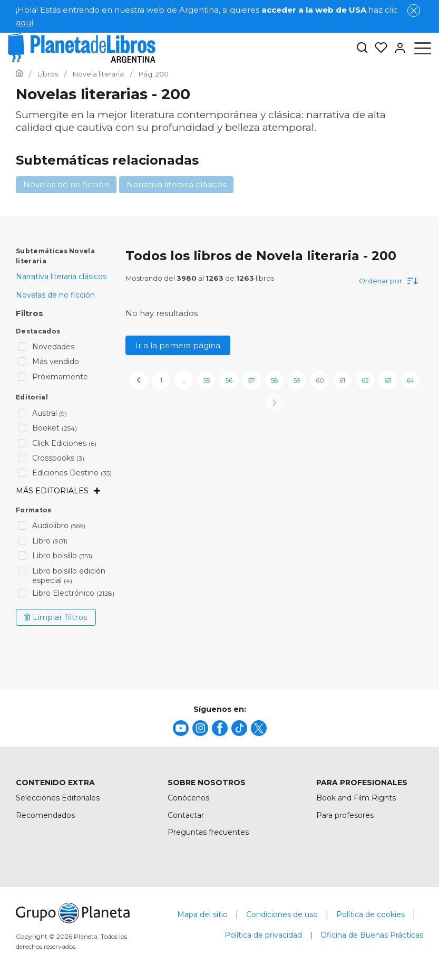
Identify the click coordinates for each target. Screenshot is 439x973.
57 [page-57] (251, 380)
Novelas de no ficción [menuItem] (55, 295)
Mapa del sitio (202, 914)
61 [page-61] (342, 380)
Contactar (186, 815)
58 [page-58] (274, 380)
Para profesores (345, 815)
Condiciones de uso (282, 914)
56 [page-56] (229, 380)
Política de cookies (370, 914)
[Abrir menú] (422, 48)
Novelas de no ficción (66, 184)
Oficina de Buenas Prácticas (371, 935)
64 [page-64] (410, 380)
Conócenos (188, 798)
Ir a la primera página (177, 345)
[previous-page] (138, 380)
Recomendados (45, 815)
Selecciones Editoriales (58, 798)
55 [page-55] (206, 380)
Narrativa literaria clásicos (176, 184)
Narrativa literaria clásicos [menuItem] (61, 276)
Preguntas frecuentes (208, 832)
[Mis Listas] (377, 48)
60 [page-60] (320, 380)
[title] (181, 728)
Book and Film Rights (356, 798)
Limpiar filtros (55, 617)
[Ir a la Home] (19, 74)
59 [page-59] (297, 380)
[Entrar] (396, 48)
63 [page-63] (388, 380)
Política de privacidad (263, 935)
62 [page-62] (365, 380)
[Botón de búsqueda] (362, 48)
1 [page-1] (161, 380)
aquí (24, 22)
